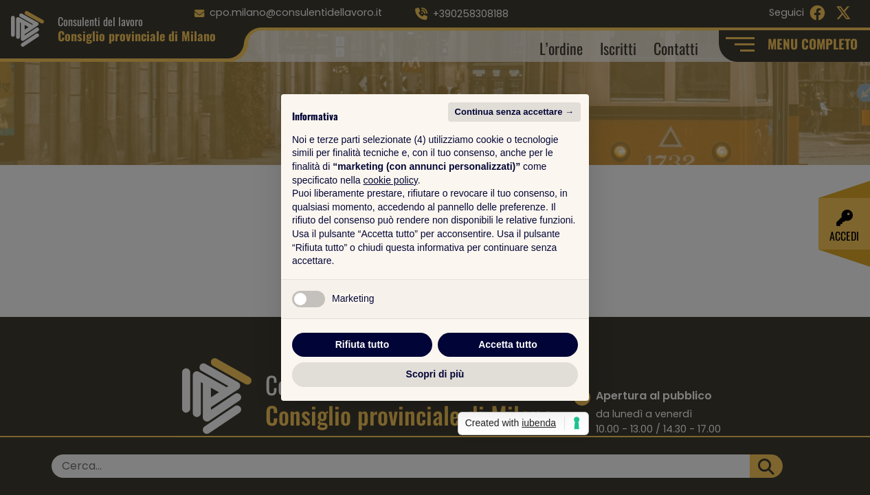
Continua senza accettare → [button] (514, 112)
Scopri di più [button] (435, 374)
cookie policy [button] (391, 180)
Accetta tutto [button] (507, 344)
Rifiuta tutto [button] (362, 344)
